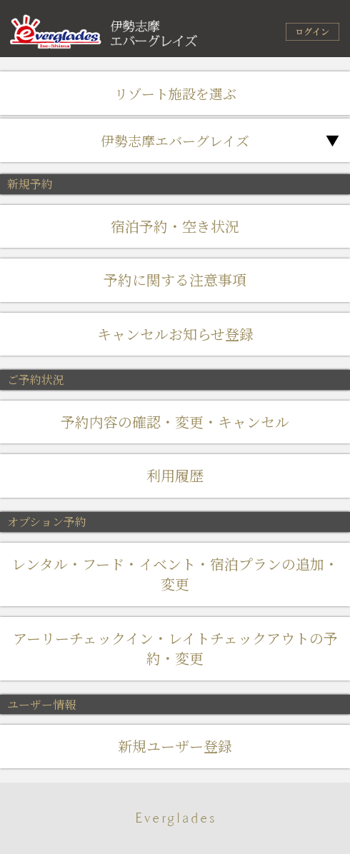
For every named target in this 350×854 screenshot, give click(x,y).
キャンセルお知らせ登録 (175, 333)
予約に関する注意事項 (175, 279)
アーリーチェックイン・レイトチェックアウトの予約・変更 (175, 648)
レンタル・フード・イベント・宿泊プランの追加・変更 (175, 574)
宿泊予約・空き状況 (175, 226)
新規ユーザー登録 (175, 745)
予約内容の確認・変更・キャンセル (175, 421)
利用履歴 (175, 475)
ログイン (312, 32)
